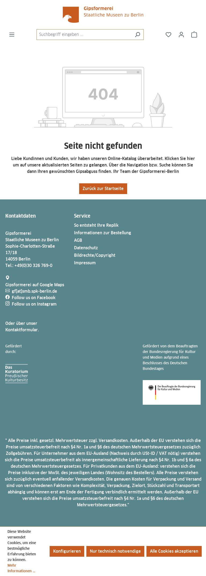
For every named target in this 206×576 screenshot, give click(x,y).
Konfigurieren (67, 551)
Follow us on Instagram (34, 304)
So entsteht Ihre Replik (96, 225)
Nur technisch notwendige (115, 551)
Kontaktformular (21, 329)
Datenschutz (86, 247)
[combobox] (83, 34)
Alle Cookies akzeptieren (174, 551)
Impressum (85, 262)
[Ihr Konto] (181, 34)
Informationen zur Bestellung (102, 232)
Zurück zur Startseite (103, 188)
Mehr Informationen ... (21, 568)
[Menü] (11, 34)
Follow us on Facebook (34, 297)
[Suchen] (137, 34)
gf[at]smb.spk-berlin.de (34, 291)
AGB (78, 240)
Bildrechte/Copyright (94, 255)
